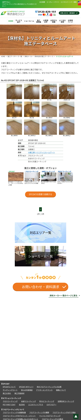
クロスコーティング (10, 401)
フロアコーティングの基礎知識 (14, 412)
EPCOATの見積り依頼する (40, 194)
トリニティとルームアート (45, 152)
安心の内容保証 (27, 390)
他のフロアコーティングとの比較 (49, 386)
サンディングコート (10, 390)
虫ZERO (22, 404)
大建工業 (31, 152)
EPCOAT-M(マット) (26, 386)
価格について (61, 390)
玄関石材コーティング (66, 401)
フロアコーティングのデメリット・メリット (19, 415)
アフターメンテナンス (44, 390)
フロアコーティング (53, 73)
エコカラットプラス (35, 404)
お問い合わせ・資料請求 (44, 286)
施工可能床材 (19, 393)
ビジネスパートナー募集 (69, 2)
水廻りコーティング (28, 401)
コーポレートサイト (52, 2)
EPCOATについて (9, 386)
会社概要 (42, 2)
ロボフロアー (51, 404)
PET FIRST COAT (9, 404)
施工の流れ (7, 393)
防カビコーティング (46, 401)
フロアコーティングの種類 (39, 412)
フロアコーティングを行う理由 (64, 412)
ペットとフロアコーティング (50, 415)
